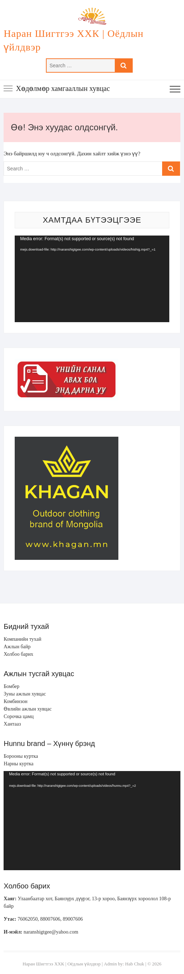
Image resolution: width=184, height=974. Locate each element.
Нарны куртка (18, 763)
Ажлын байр (17, 646)
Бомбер (11, 686)
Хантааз (12, 724)
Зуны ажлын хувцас (25, 694)
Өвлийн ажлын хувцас (28, 709)
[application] (92, 279)
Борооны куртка (21, 756)
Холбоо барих (18, 654)
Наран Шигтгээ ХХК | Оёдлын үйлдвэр (73, 40)
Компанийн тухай (22, 639)
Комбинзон (15, 701)
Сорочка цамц (18, 716)
